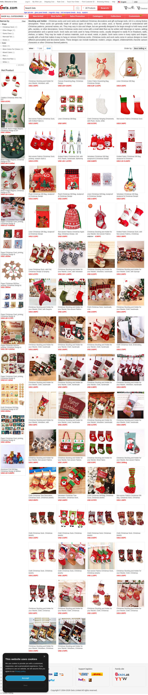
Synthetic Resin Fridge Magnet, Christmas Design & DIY (12, 130)
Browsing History (103, 2)
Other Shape (9, 30)
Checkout (143, 9)
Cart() (131, 8)
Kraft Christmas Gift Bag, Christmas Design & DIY (10, 408)
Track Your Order (73, 2)
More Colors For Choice (13, 49)
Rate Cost (60, 2)
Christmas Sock (10, 27)
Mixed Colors (9, 52)
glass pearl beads (41, 12)
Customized (134, 16)
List (40, 48)
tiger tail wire (28, 12)
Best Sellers (56, 16)
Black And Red (9, 59)
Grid (49, 48)
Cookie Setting (8, 693)
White (6, 62)
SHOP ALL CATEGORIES (12, 16)
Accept (25, 678)
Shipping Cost (49, 2)
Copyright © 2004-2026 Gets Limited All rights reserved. (74, 690)
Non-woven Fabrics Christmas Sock (129, 119)
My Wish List (37, 2)
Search (105, 8)
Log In (27, 2)
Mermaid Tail (8, 37)
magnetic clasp (54, 12)
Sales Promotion (77, 16)
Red (5, 56)
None (6, 46)
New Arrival (38, 16)
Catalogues (98, 16)
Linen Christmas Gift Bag (126, 81)
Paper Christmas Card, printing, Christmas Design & (12, 222)
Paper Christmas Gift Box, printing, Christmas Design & (11, 284)
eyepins (85, 12)
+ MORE (20, 65)
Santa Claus (8, 33)
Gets (8, 7)
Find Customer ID (88, 2)
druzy (79, 12)
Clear (24, 21)
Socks (6, 40)
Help (113, 2)
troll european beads (68, 12)
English (123, 2)
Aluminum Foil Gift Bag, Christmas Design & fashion (11, 470)
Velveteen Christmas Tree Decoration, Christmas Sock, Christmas (68, 498)
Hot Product (7, 70)
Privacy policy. (20, 671)
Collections (116, 16)
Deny (25, 685)
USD (135, 2)
